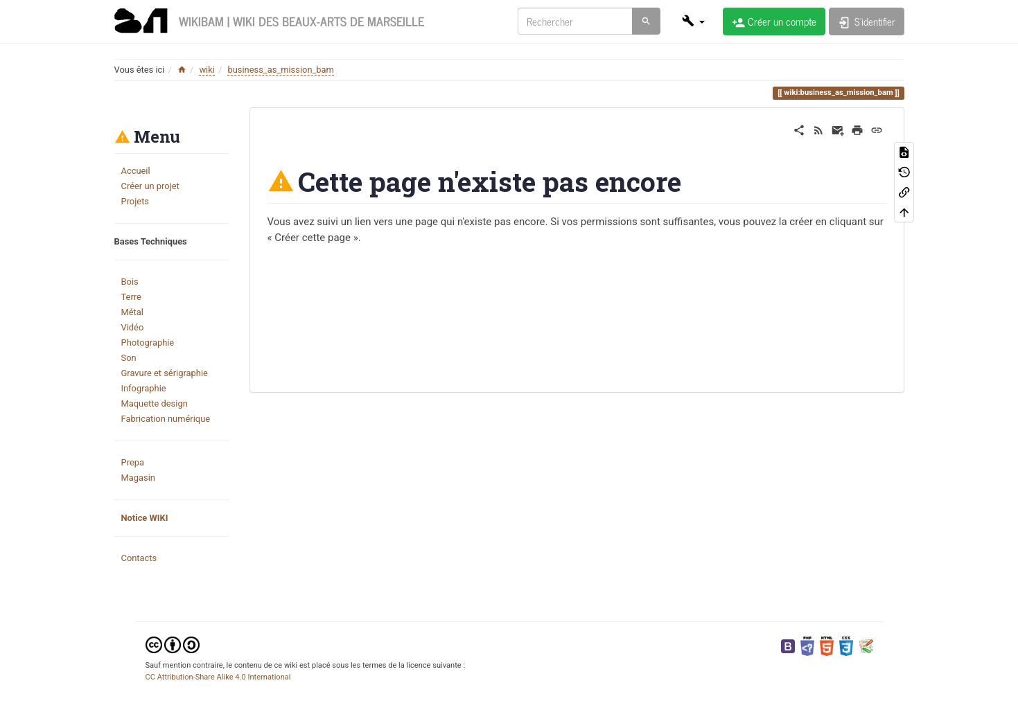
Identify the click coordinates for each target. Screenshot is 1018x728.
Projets (135, 201)
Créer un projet (150, 186)
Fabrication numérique (166, 419)
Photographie (148, 342)
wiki (207, 69)
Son (129, 358)
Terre (131, 297)
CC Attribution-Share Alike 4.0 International (218, 677)
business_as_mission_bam (280, 69)
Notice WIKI (144, 518)
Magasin (138, 477)
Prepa (132, 462)
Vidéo (132, 327)
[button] (693, 21)
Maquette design (154, 403)
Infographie (143, 388)
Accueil (135, 171)
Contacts (139, 558)
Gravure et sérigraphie (164, 373)
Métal (132, 312)
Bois (130, 281)
